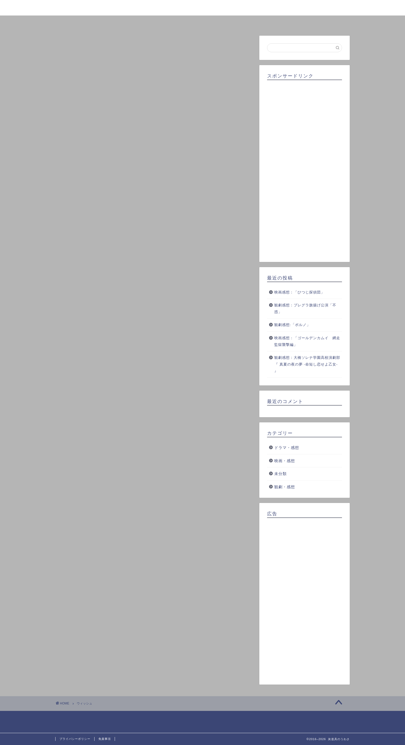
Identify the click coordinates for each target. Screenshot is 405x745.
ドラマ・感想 (286, 447)
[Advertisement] (304, 169)
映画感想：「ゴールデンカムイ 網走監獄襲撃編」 (307, 341)
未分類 (280, 473)
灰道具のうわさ (203, 7)
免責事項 (104, 738)
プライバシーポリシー (74, 738)
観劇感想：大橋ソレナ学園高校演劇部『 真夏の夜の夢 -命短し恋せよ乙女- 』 (307, 364)
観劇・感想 (284, 487)
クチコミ (261, 22)
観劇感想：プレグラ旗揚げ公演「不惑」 (305, 308)
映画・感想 (284, 461)
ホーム (85, 22)
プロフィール (143, 22)
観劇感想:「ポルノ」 (292, 325)
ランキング (202, 22)
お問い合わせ (320, 22)
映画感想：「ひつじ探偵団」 (299, 292)
